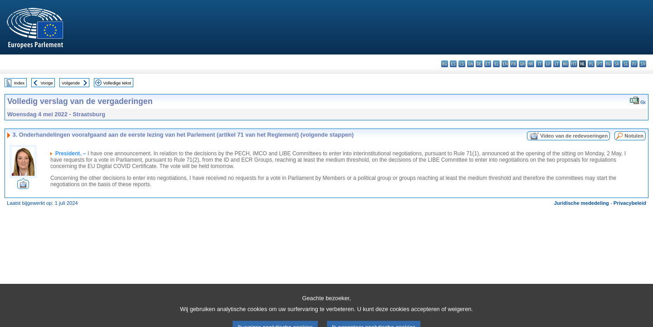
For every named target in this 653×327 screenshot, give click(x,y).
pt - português (599, 63)
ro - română (608, 63)
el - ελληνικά (496, 63)
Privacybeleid (630, 203)
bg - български (444, 63)
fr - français (513, 63)
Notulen (633, 136)
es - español (453, 63)
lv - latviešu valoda (548, 63)
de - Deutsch (479, 63)
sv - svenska (642, 63)
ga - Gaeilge (522, 63)
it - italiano (539, 63)
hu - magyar (565, 63)
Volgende (71, 82)
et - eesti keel (487, 63)
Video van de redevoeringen (574, 136)
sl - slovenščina (625, 63)
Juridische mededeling (581, 203)
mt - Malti (573, 63)
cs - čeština (461, 63)
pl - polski (591, 63)
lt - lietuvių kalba (556, 63)
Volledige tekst (117, 82)
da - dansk (470, 63)
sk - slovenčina (617, 63)
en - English (505, 63)
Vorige (47, 82)
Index (19, 82)
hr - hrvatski (530, 63)
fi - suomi (634, 63)
